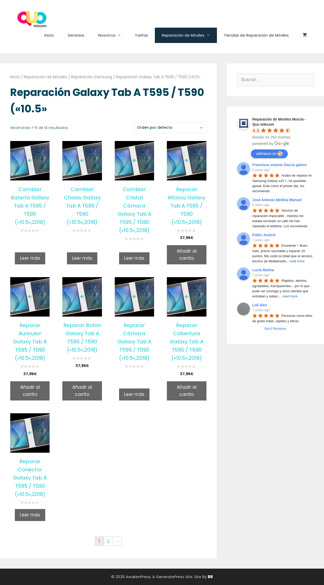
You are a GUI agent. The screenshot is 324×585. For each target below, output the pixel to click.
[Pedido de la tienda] (170, 127)
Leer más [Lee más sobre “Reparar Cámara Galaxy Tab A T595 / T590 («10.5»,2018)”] (134, 394)
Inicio (49, 35)
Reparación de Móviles (189, 35)
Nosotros (113, 35)
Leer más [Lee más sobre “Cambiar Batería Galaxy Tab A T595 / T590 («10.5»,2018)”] (30, 258)
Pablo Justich (264, 235)
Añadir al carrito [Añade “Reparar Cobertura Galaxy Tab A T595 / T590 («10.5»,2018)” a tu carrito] (186, 390)
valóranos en (269, 153)
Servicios (76, 35)
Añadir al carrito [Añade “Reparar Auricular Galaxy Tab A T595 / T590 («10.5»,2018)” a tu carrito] (30, 390)
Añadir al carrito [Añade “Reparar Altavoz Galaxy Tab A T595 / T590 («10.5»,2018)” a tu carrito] (186, 254)
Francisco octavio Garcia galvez (279, 165)
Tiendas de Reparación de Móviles (256, 35)
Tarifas (141, 35)
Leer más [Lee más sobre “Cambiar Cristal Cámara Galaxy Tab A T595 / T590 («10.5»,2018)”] (134, 258)
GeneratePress (170, 576)
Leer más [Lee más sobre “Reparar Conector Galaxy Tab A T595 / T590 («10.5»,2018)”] (30, 515)
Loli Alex (259, 305)
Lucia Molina (263, 270)
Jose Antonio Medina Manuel (277, 200)
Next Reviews (275, 329)
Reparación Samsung (91, 77)
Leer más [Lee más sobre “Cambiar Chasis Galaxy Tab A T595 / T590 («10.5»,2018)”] (82, 258)
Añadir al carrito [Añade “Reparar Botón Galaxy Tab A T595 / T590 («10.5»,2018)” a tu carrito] (82, 390)
